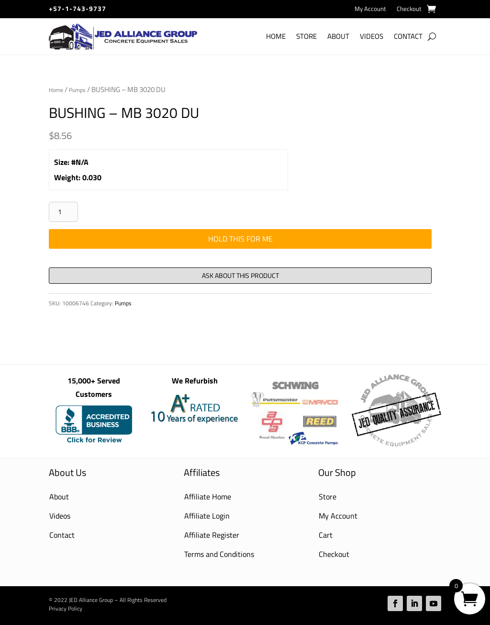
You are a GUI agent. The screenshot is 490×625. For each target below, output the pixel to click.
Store (306, 36)
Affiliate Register (211, 535)
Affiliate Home (207, 496)
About (338, 36)
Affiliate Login (207, 515)
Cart (326, 535)
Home (276, 36)
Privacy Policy (65, 608)
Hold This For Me (240, 238)
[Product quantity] (63, 212)
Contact (408, 36)
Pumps (77, 89)
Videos (371, 36)
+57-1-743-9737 (77, 8)
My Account (370, 9)
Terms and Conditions (219, 554)
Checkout (409, 9)
